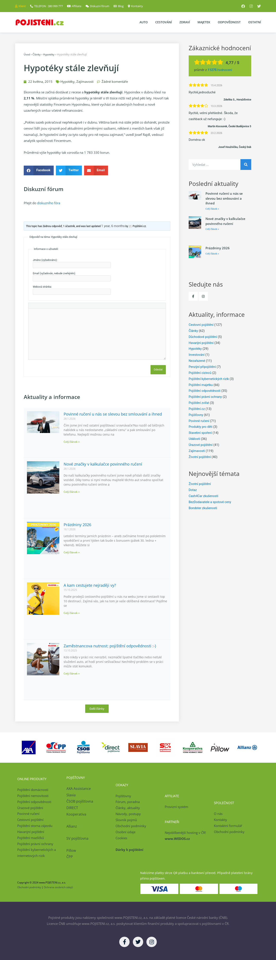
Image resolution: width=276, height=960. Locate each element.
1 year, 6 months (113, 226)
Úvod (27, 54)
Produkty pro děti (201, 427)
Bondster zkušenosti (203, 508)
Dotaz (193, 490)
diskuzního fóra (48, 203)
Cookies (121, 838)
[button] (39, 170)
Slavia (71, 794)
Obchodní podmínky (131, 826)
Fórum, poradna (128, 802)
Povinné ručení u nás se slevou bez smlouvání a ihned (113, 413)
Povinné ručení (199, 421)
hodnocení (220, 70)
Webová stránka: (42, 286)
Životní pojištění (200, 457)
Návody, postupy (128, 814)
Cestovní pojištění (201, 325)
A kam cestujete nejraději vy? (90, 585)
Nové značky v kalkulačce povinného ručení (103, 463)
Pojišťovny (196, 415)
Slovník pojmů (126, 820)
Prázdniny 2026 (77, 524)
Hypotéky (50, 54)
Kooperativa (76, 814)
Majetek (204, 22)
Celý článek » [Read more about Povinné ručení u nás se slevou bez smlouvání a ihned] (72, 442)
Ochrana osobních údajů (58, 887)
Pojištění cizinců (200, 373)
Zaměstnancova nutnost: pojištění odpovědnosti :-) (110, 645)
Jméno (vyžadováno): (45, 260)
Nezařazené (197, 361)
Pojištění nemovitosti (33, 796)
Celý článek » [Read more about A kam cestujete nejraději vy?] (72, 613)
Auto (144, 22)
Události (195, 439)
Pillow (71, 850)
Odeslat (158, 369)
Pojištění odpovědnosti (205, 391)
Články (37, 54)
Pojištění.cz (197, 409)
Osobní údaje (125, 832)
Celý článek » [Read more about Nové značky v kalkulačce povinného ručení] (72, 492)
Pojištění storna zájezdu (34, 826)
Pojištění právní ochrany (206, 397)
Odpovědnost (229, 22)
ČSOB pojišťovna (79, 801)
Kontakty (220, 819)
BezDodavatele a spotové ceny (210, 502)
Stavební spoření (201, 433)
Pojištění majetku (201, 385)
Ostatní (254, 22)
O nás (218, 813)
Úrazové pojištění (201, 445)
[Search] (245, 164)
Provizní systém (176, 807)
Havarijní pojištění (201, 343)
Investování (197, 355)
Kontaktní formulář (228, 826)
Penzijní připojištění (203, 367)
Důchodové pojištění (203, 337)
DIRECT (72, 807)
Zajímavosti (85, 81)
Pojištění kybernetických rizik (209, 379)
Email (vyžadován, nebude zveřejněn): (54, 273)
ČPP (69, 856)
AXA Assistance (79, 788)
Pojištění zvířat (199, 403)
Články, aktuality (128, 808)
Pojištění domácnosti (32, 789)
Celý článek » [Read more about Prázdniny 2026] (72, 552)
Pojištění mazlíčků (30, 837)
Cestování (163, 22)
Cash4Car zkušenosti (204, 496)
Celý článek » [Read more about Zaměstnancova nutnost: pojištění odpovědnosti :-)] (72, 673)
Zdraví (184, 22)
